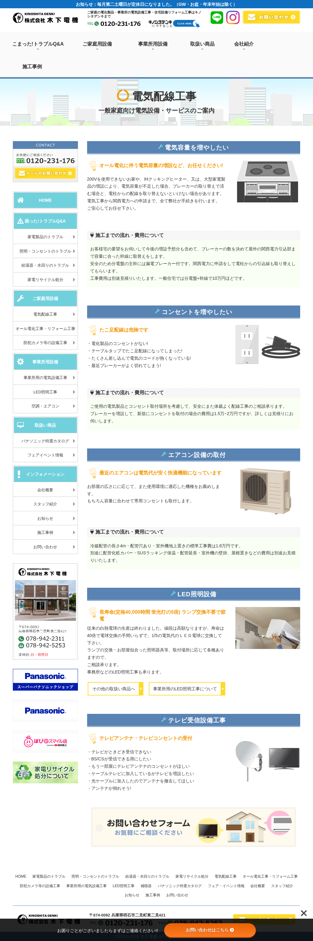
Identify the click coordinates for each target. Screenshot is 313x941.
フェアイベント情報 (45, 455)
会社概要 (45, 490)
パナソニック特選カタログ (45, 441)
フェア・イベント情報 (226, 886)
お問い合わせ (45, 547)
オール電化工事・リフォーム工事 (45, 328)
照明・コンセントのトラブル (45, 251)
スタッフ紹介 (45, 504)
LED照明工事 (45, 392)
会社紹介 (244, 45)
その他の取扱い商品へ (117, 689)
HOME (20, 876)
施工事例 (32, 66)
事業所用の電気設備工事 (45, 377)
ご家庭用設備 (97, 45)
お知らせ (45, 518)
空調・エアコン (45, 406)
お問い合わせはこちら (210, 930)
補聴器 (146, 886)
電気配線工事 (45, 314)
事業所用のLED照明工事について (189, 689)
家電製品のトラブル (45, 236)
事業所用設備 (153, 45)
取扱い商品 (202, 45)
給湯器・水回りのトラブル (45, 265)
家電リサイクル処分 (45, 279)
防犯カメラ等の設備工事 (45, 342)
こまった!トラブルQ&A (38, 45)
